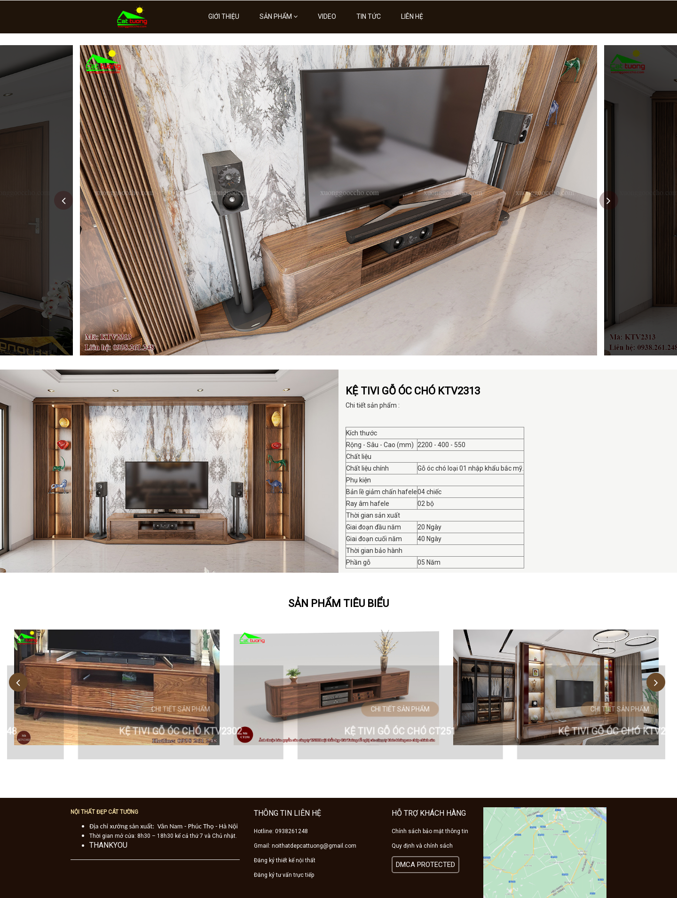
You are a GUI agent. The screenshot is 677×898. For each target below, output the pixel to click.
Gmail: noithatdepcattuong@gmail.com (305, 846)
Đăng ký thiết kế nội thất (284, 860)
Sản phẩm (279, 16)
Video (327, 16)
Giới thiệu (223, 16)
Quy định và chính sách (422, 846)
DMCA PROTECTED (425, 864)
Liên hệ (412, 16)
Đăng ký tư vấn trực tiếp (284, 875)
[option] (338, 200)
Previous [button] (63, 200)
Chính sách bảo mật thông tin (430, 831)
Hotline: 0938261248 (281, 831)
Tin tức (368, 16)
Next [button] (608, 200)
